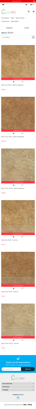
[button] (32, 4)
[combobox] (18, 37)
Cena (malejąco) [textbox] (6, 37)
